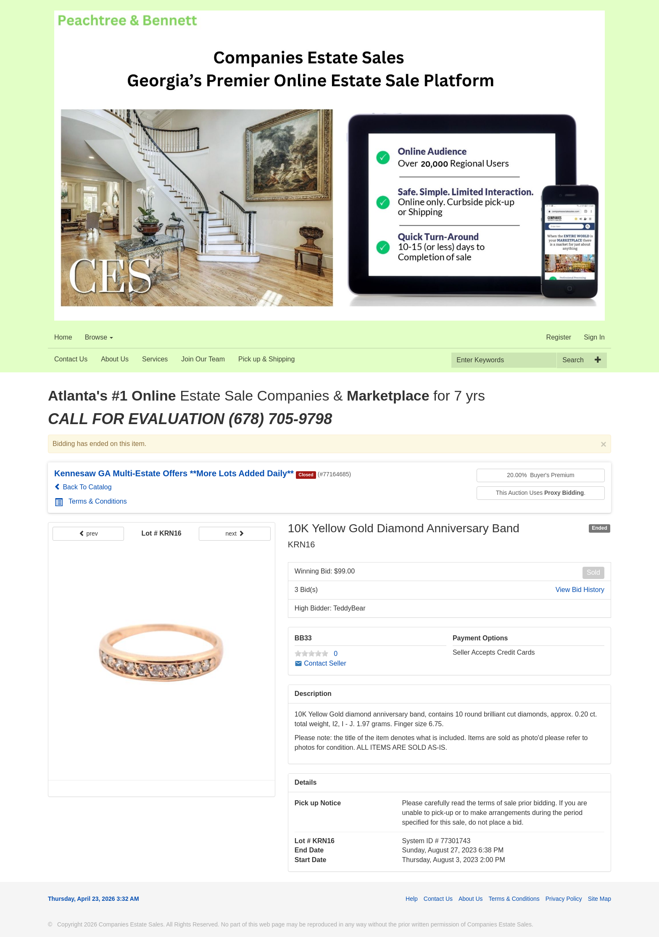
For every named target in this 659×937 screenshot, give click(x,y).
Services (155, 359)
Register (559, 337)
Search (573, 360)
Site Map (599, 898)
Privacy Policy (564, 898)
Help (412, 898)
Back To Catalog (83, 487)
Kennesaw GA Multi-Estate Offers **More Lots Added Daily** (174, 473)
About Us (115, 359)
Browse (99, 337)
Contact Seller (320, 663)
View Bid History (580, 589)
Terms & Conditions (91, 501)
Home (63, 337)
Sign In (594, 337)
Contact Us (70, 359)
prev (88, 533)
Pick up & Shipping (266, 359)
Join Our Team (203, 359)
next (234, 533)
